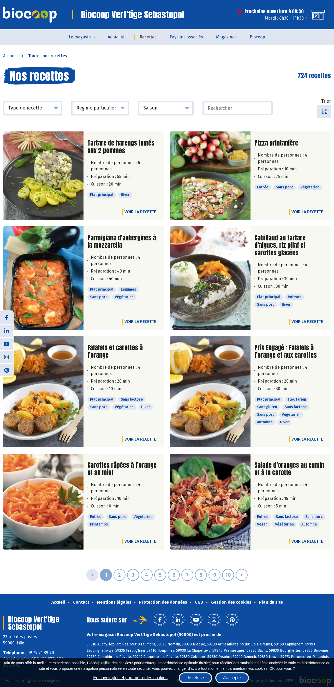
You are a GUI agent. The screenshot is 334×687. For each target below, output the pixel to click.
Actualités (117, 36)
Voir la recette (140, 211)
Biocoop (257, 36)
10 (228, 575)
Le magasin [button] (80, 36)
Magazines (226, 36)
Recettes (148, 36)
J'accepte (232, 678)
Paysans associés (186, 36)
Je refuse (195, 678)
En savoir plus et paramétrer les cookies (130, 678)
